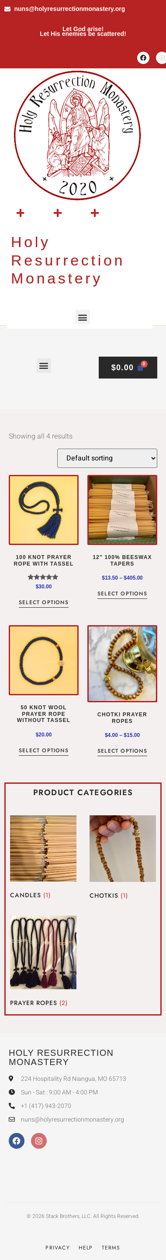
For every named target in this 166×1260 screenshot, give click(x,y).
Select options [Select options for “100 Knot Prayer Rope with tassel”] (44, 603)
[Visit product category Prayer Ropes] (43, 963)
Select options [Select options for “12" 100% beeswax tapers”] (122, 594)
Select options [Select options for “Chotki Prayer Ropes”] (122, 751)
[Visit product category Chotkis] (123, 859)
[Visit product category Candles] (43, 858)
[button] (83, 317)
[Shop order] (107, 458)
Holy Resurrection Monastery (68, 260)
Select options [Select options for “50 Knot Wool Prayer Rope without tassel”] (44, 751)
